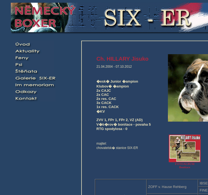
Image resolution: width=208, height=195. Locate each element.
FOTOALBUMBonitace (185, 164)
